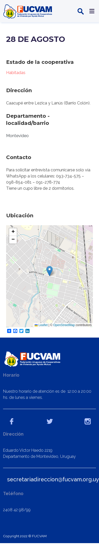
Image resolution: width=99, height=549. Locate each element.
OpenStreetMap (64, 325)
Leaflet (41, 325)
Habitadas (15, 72)
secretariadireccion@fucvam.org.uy (53, 479)
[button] (49, 271)
